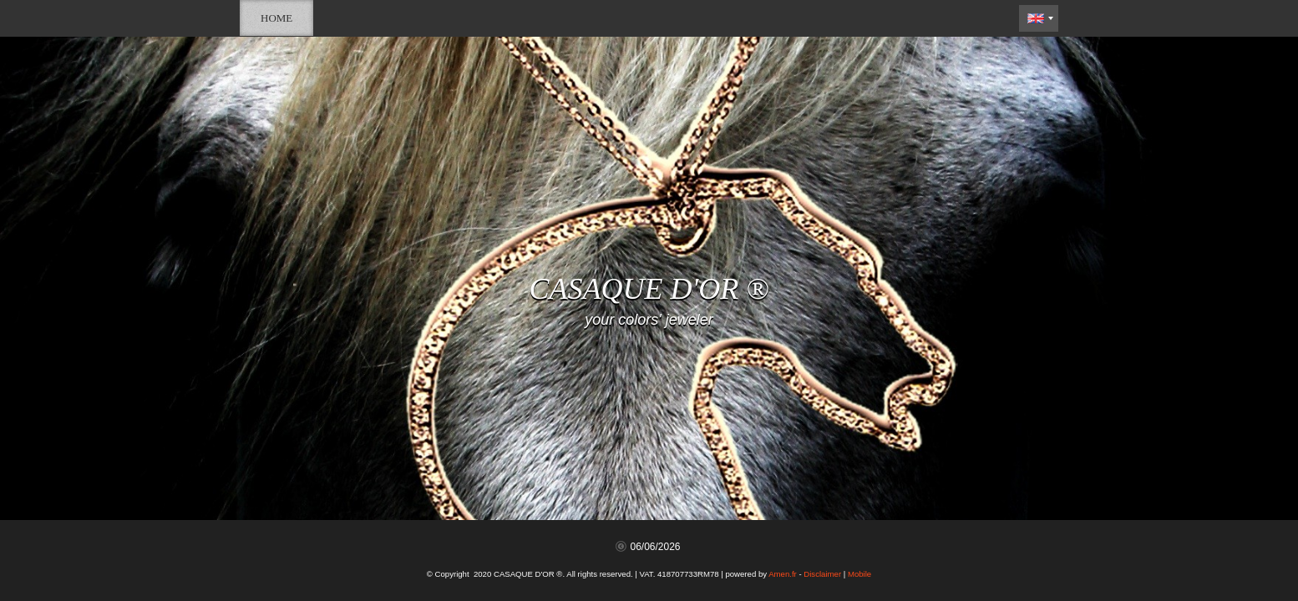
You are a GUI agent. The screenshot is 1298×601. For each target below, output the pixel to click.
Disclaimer (822, 573)
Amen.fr (782, 573)
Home (276, 18)
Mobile (859, 573)
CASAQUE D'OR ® (648, 289)
